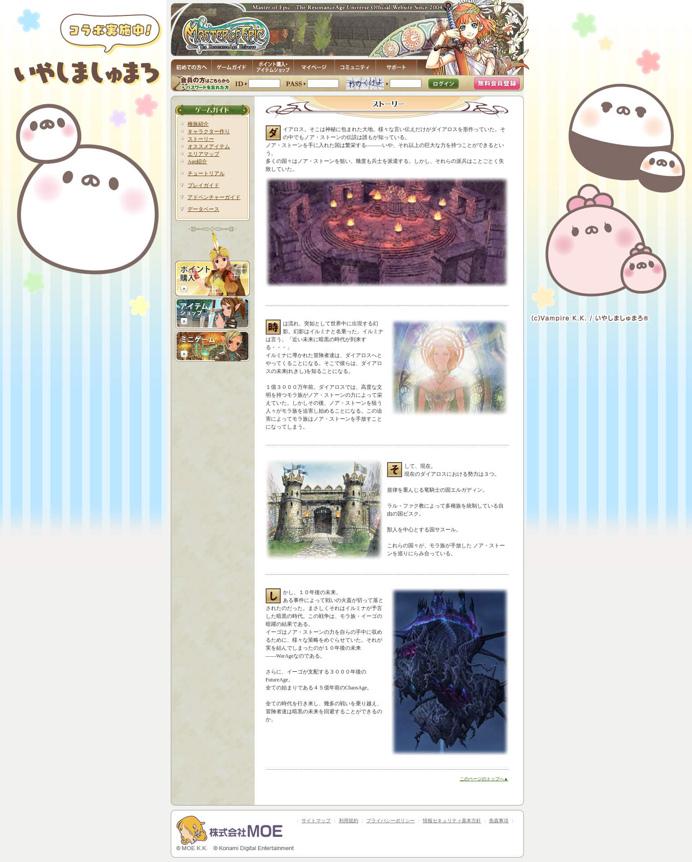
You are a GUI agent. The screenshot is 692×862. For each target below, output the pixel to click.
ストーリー (201, 139)
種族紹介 (198, 124)
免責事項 (498, 820)
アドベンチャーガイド (214, 197)
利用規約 (348, 820)
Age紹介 (197, 161)
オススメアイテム (209, 146)
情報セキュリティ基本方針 (452, 820)
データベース (203, 209)
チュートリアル (206, 173)
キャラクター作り (209, 131)
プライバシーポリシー (390, 820)
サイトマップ (316, 820)
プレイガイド (203, 185)
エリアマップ (203, 154)
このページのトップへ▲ (484, 778)
